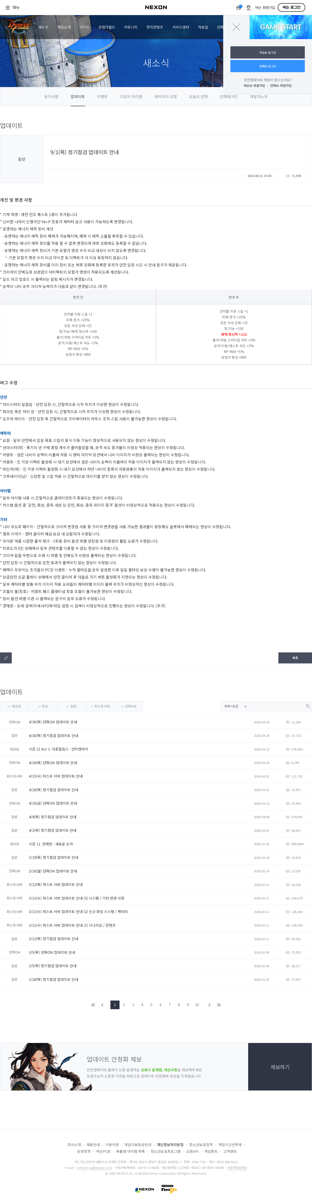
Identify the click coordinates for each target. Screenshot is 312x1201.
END (218, 1005)
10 (197, 1004)
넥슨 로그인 (291, 7)
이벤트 (102, 96)
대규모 (16, 706)
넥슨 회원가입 (265, 8)
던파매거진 (229, 96)
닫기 (236, 27)
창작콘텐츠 (154, 26)
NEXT (209, 1005)
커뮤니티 (131, 26)
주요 (45, 706)
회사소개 (74, 1144)
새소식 (43, 26)
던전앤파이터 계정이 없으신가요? (267, 79)
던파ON (130, 706)
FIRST (93, 1005)
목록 (295, 658)
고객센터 (230, 1151)
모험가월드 (106, 26)
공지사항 (51, 96)
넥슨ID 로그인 (267, 52)
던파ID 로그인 (267, 66)
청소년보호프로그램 (165, 1151)
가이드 (84, 26)
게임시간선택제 (230, 1144)
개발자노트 (259, 96)
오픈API (192, 1151)
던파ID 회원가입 (281, 85)
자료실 (203, 26)
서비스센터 (180, 26)
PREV (102, 1005)
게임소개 (64, 26)
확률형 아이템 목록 (130, 1151)
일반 (73, 706)
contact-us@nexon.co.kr (94, 1167)
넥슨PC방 (103, 1151)
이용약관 (112, 1144)
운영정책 (83, 1151)
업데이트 (78, 96)
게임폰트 (211, 1151)
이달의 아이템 (131, 96)
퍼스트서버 (102, 706)
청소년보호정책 (201, 1144)
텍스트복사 (6, 657)
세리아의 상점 (165, 96)
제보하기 (280, 1067)
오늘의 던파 (198, 96)
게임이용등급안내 (137, 1144)
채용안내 (93, 1144)
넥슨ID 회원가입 (254, 85)
